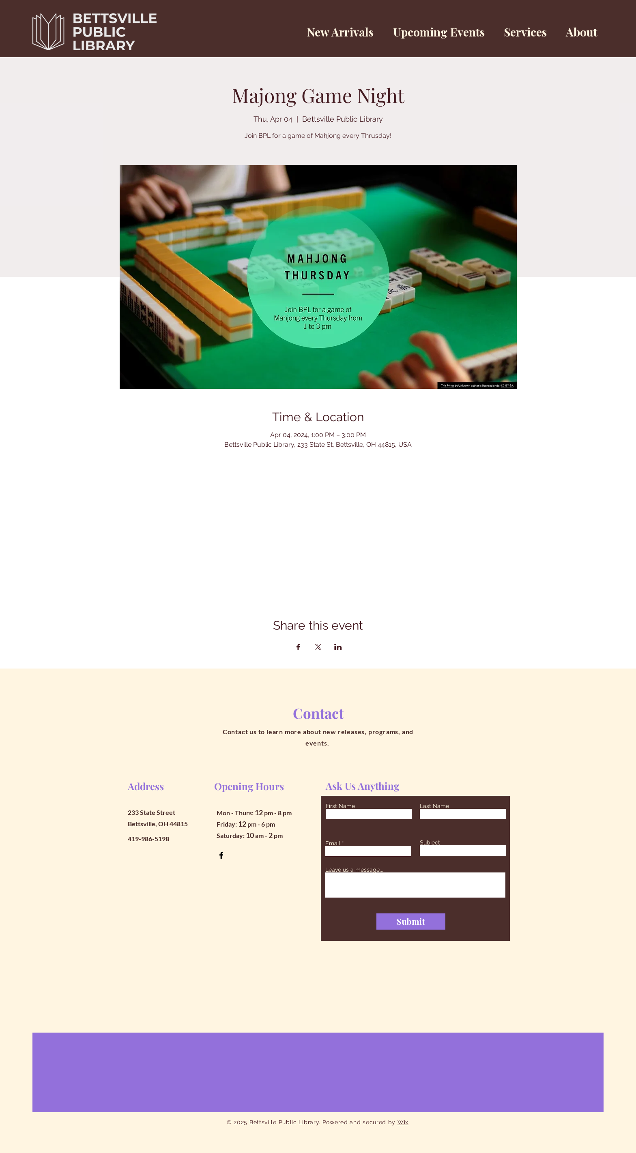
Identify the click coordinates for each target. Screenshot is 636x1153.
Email (332, 843)
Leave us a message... (354, 869)
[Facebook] (221, 855)
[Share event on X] (318, 647)
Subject (430, 842)
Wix (403, 1122)
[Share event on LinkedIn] (338, 647)
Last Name (434, 806)
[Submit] (410, 921)
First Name (340, 806)
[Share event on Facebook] (298, 647)
